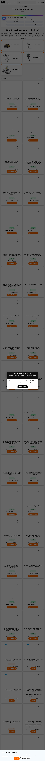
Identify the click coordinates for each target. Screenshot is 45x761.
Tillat (16, 758)
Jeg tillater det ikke (25, 758)
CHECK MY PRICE (22, 386)
